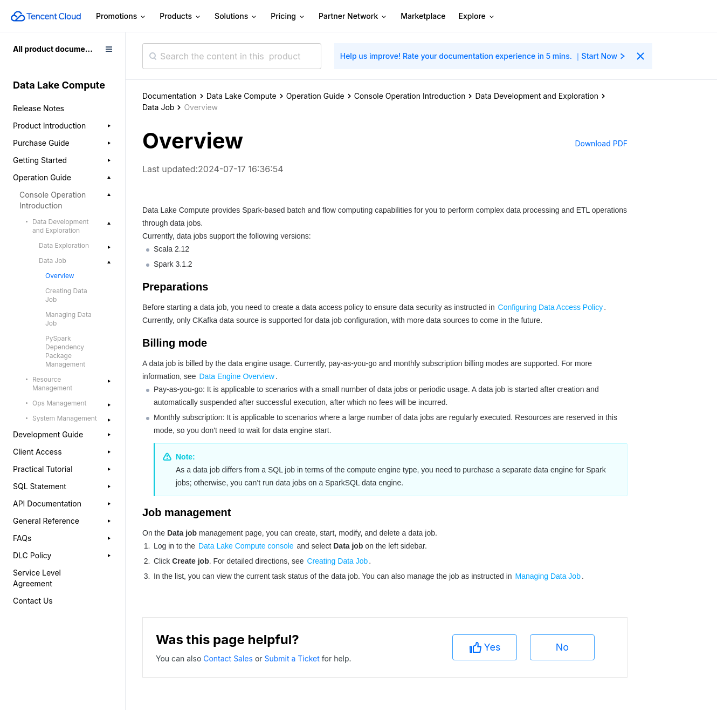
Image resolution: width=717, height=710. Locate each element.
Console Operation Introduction (410, 95)
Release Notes (38, 108)
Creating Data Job (66, 295)
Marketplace (423, 16)
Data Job (158, 107)
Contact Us (33, 600)
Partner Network (353, 16)
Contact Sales (229, 658)
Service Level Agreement (37, 578)
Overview (59, 276)
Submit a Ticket (292, 658)
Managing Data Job (68, 318)
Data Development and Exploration (536, 95)
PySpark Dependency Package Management (65, 351)
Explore (477, 16)
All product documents (54, 48)
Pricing (288, 16)
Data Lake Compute (241, 95)
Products (181, 16)
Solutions (236, 16)
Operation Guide (315, 95)
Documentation (169, 95)
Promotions (121, 16)
